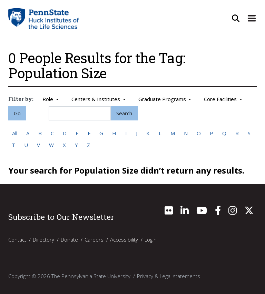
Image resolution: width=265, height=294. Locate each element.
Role (48, 99)
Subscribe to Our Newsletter (61, 217)
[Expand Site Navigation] (251, 18)
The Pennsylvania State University (90, 276)
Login (151, 239)
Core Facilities (221, 99)
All (14, 133)
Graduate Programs (162, 99)
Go (17, 113)
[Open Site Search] (234, 18)
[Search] (80, 113)
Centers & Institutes (96, 99)
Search (124, 113)
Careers (94, 239)
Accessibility (124, 239)
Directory (43, 239)
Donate (69, 239)
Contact (17, 239)
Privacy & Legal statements (168, 276)
